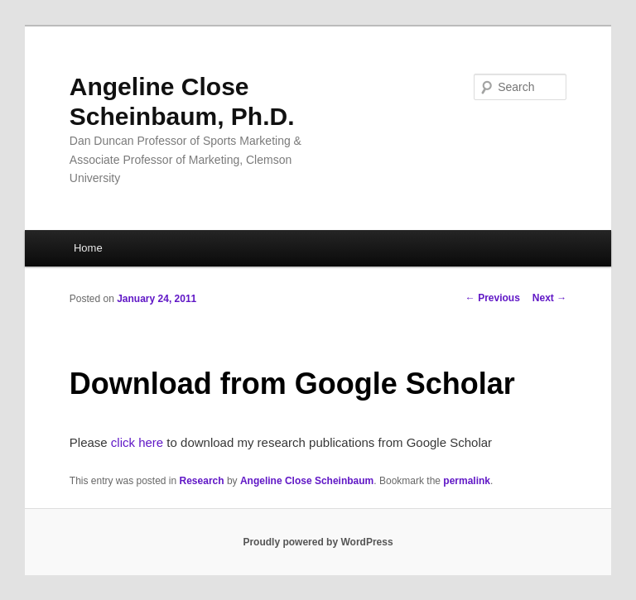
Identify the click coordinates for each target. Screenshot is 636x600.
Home (88, 248)
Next (549, 298)
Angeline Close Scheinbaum (306, 481)
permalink (466, 481)
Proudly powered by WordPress (318, 542)
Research (202, 481)
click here (137, 442)
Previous (492, 298)
